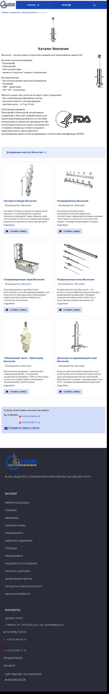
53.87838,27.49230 (16, 632)
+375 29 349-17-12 (29, 422)
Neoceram (26, 205)
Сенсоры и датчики (17, 571)
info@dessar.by (13, 658)
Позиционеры (14, 533)
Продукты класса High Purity (23, 586)
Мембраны (12, 518)
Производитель (29, 12)
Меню (66, 5)
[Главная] (7, 4)
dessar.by (9, 665)
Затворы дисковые (17, 502)
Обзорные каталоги (17, 594)
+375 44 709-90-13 (29, 416)
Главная (5, 12)
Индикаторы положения (21, 563)
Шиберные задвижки (18, 540)
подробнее (9, 225)
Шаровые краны (15, 525)
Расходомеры (14, 556)
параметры (15, 12)
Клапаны (11, 510)
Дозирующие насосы (18, 579)
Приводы (11, 548)
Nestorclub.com (17, 679)
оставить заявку (18, 231)
